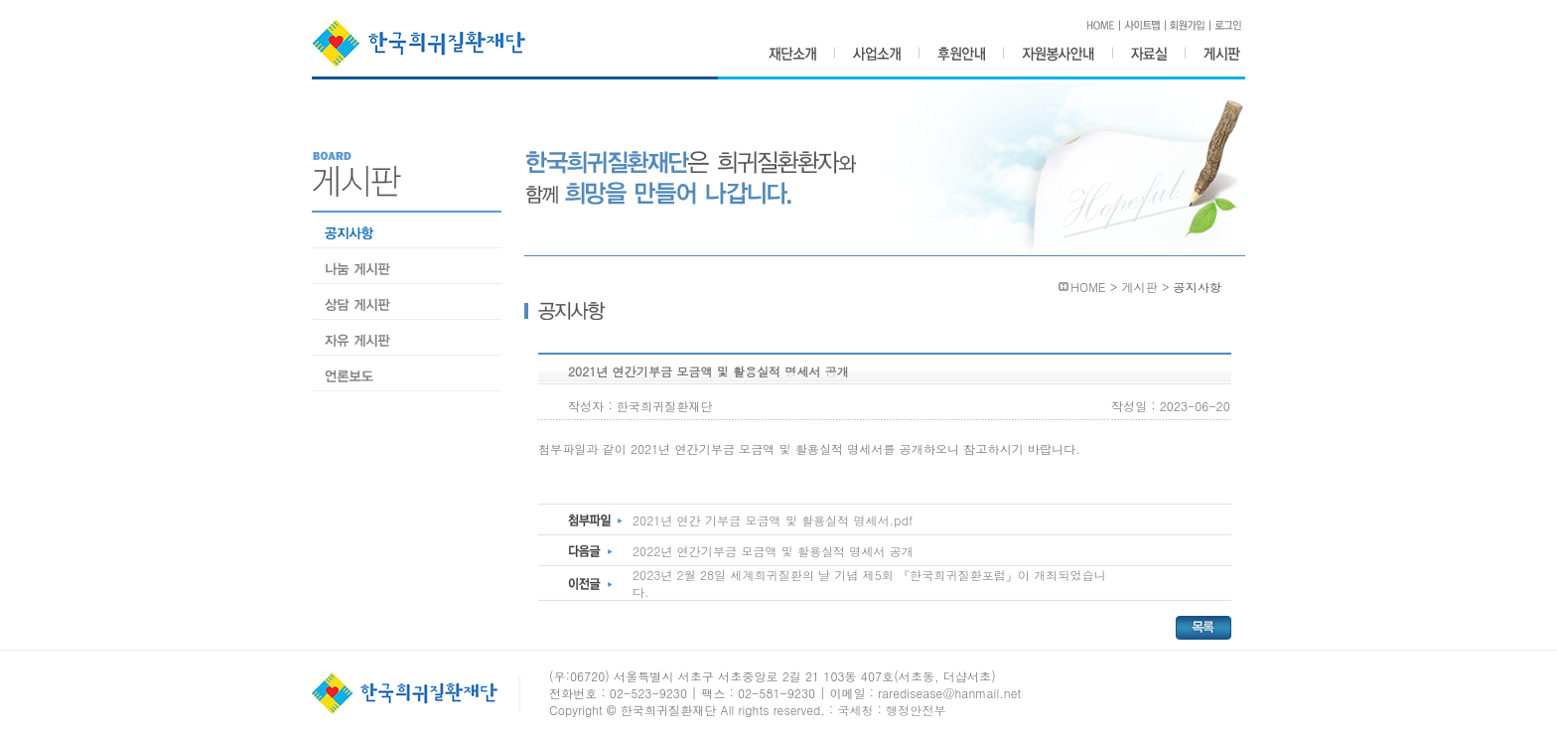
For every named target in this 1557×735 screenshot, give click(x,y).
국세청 (855, 709)
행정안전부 (916, 709)
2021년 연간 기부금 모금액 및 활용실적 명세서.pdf (773, 520)
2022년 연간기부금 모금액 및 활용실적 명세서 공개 (773, 550)
